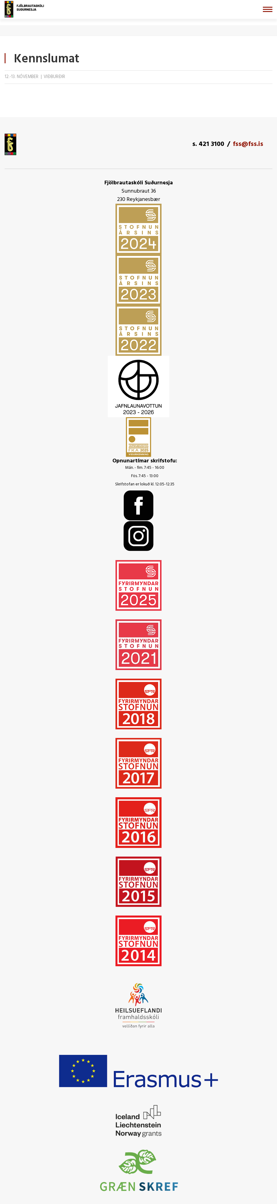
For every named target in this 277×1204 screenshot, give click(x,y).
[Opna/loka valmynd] (267, 9)
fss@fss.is (248, 144)
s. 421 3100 (208, 144)
